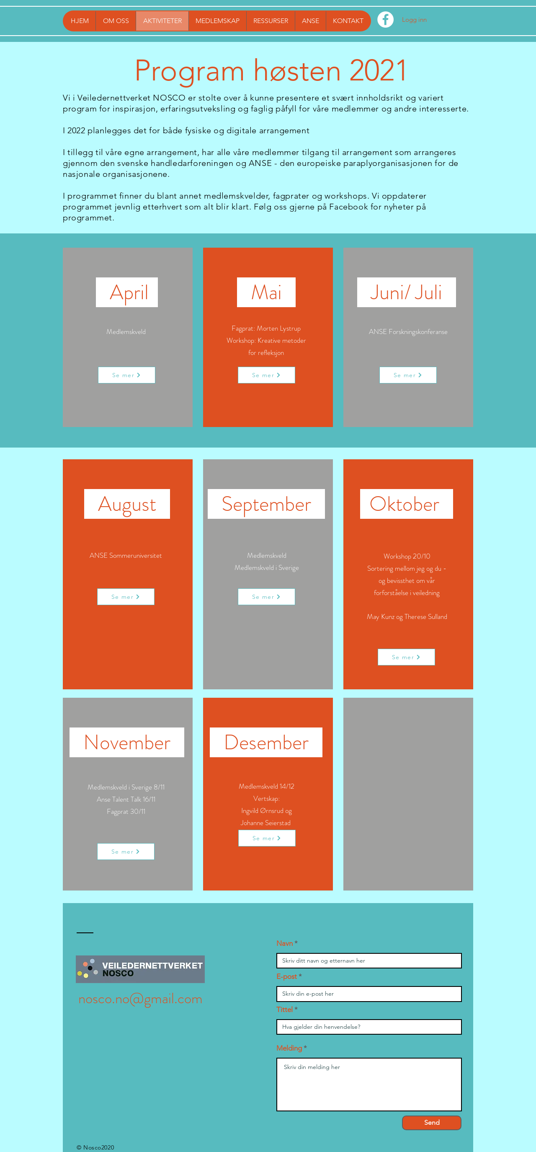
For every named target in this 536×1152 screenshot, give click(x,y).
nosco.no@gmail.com (140, 998)
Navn (284, 943)
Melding (289, 1048)
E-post (286, 976)
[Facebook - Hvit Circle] (385, 19)
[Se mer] (126, 375)
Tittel (284, 1009)
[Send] (431, 1123)
